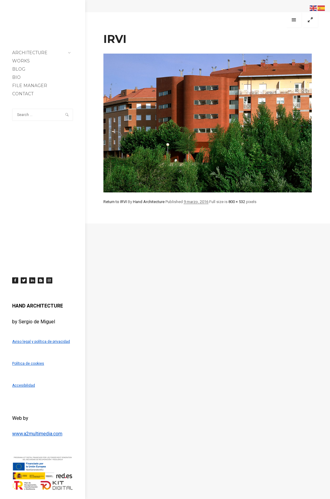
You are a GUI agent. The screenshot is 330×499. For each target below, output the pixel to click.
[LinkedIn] (32, 280)
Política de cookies (28, 363)
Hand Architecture (149, 201)
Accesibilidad (23, 385)
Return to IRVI (115, 201)
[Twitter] (24, 280)
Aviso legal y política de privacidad (41, 341)
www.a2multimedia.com (37, 434)
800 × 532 (236, 201)
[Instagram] (49, 280)
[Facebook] (15, 280)
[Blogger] (41, 280)
